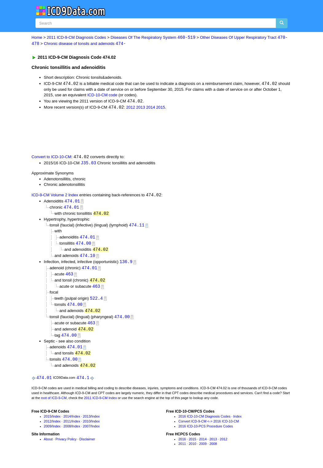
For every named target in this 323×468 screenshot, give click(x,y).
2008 (67, 432)
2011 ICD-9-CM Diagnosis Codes (76, 37)
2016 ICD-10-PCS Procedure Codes (205, 432)
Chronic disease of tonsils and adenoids (85, 44)
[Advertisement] (141, 132)
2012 (130, 108)
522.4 (96, 302)
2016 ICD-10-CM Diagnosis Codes (204, 422)
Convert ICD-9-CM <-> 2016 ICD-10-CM (208, 427)
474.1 (83, 383)
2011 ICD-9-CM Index (100, 403)
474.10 (87, 258)
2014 (150, 108)
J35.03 (88, 164)
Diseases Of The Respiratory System (153, 37)
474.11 (136, 227)
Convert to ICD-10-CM (51, 158)
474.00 (83, 245)
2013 (140, 108)
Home (37, 37)
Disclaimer (87, 444)
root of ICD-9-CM (54, 403)
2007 (86, 432)
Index (56, 422)
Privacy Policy (66, 444)
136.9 (126, 264)
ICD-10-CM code (102, 95)
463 (69, 277)
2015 (160, 108)
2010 (86, 427)
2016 (182, 444)
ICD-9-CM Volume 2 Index (55, 196)
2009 (47, 432)
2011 (67, 427)
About (48, 444)
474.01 (72, 202)
